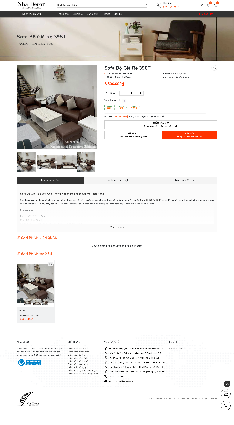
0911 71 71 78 (171, 7)
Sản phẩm (92, 14)
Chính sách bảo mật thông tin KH (83, 373)
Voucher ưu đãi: (115, 100)
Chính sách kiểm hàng (78, 364)
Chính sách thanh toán (78, 351)
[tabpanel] (36, 292)
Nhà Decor (24, 311)
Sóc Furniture (175, 348)
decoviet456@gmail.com (121, 381)
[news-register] (226, 393)
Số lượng (109, 93)
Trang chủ (63, 14)
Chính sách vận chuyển (78, 361)
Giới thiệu (78, 14)
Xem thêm (116, 227)
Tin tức (106, 14)
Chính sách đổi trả (76, 354)
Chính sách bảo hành (78, 358)
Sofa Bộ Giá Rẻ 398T (29, 315)
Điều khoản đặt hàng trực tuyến (82, 370)
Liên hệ (118, 14)
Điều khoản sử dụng (77, 367)
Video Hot (207, 14)
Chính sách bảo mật (77, 348)
